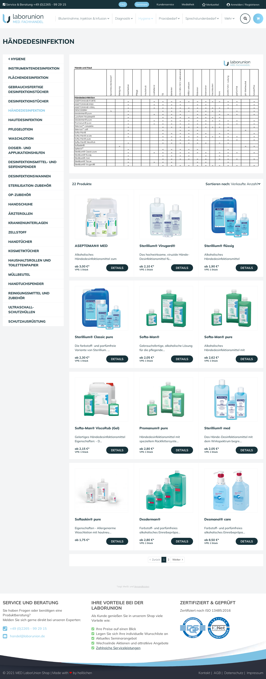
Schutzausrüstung (26, 321)
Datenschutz (233, 673)
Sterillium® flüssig (219, 246)
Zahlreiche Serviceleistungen (118, 648)
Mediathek (188, 4)
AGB (217, 673)
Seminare (141, 4)
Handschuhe (20, 204)
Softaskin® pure (88, 519)
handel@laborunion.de (27, 636)
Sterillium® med (217, 428)
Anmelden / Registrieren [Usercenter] (243, 4)
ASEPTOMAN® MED (91, 246)
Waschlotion (21, 138)
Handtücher (20, 242)
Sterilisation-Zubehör (29, 185)
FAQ (122, 4)
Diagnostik (124, 18)
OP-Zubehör (19, 195)
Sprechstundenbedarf (202, 18)
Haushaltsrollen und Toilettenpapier (29, 262)
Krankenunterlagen (28, 223)
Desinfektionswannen (29, 176)
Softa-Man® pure (218, 337)
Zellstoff (17, 232)
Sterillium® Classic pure (94, 337)
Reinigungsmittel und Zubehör (29, 295)
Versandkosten (141, 586)
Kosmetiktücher (23, 251)
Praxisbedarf (169, 18)
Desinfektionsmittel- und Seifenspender (32, 164)
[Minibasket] (258, 18)
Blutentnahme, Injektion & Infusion (83, 18)
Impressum (255, 673)
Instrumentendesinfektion (33, 68)
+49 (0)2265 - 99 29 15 (28, 628)
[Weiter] (178, 560)
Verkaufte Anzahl (245, 184)
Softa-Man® (149, 337)
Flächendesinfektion (28, 77)
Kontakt (204, 673)
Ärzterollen (20, 214)
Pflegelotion (20, 129)
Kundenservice (165, 4)
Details (117, 268)
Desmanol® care (217, 519)
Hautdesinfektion (25, 120)
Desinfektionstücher (28, 101)
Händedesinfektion (26, 110)
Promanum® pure (153, 428)
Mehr (230, 18)
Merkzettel (210, 4)
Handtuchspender (26, 284)
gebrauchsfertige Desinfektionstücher (28, 89)
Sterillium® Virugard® (157, 246)
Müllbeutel (19, 274)
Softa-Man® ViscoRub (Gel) (97, 428)
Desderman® (150, 519)
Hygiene (146, 18)
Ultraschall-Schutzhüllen (21, 309)
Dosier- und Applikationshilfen (26, 150)
